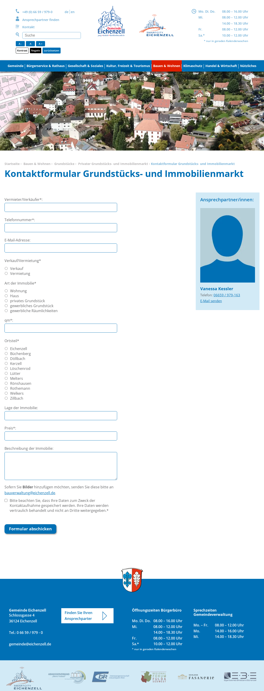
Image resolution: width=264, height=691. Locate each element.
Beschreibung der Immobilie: (29, 448)
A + (40, 43)
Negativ (35, 50)
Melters (16, 378)
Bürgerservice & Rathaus (46, 66)
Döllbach (17, 358)
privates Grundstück (27, 300)
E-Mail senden (211, 301)
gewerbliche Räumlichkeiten (34, 310)
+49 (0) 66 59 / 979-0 (37, 12)
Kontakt (28, 27)
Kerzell (16, 363)
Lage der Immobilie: (21, 407)
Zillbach (16, 398)
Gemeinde (15, 66)
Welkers (17, 393)
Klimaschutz (192, 66)
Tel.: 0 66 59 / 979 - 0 (26, 632)
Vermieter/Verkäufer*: (24, 199)
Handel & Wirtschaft (221, 66)
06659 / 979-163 (227, 295)
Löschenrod (20, 368)
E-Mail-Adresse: (17, 240)
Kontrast (22, 50)
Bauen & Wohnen (166, 66)
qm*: (9, 320)
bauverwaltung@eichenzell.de (30, 492)
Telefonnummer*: (20, 219)
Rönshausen (20, 383)
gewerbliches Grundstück (31, 305)
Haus (14, 295)
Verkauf (16, 268)
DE (66, 12)
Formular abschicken (30, 528)
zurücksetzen (51, 50)
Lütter (15, 373)
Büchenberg (20, 353)
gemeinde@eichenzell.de (29, 644)
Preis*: (10, 428)
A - (20, 43)
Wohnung (18, 290)
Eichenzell (18, 348)
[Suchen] (51, 35)
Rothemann (20, 388)
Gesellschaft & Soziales (85, 66)
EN (73, 12)
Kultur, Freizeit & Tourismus (128, 66)
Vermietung (20, 273)
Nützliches (248, 66)
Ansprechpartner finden (40, 20)
